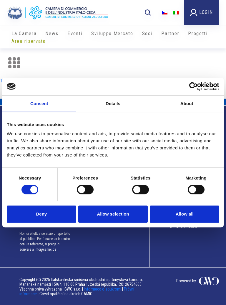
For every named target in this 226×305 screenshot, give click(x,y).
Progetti (198, 33)
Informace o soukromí (103, 289)
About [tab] (186, 103)
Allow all (185, 213)
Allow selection (113, 213)
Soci (147, 33)
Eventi (74, 33)
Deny (41, 213)
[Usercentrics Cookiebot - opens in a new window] (193, 86)
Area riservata (28, 41)
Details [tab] (113, 103)
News (52, 33)
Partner (170, 33)
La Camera (23, 33)
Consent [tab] (39, 103)
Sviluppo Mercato (112, 33)
